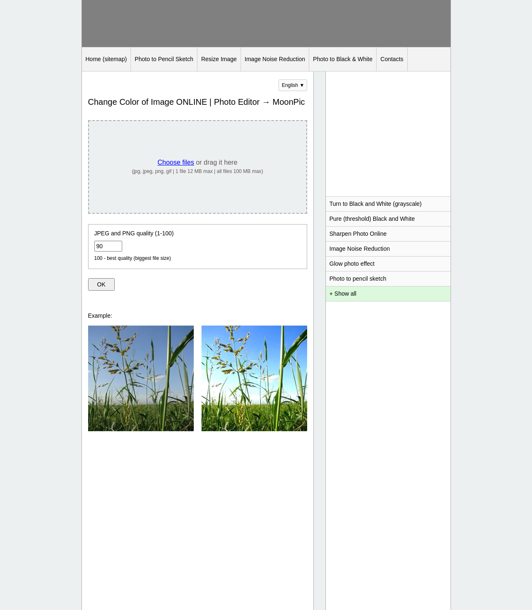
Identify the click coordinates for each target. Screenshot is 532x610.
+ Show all (343, 293)
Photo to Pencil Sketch (164, 59)
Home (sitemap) (106, 59)
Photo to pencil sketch (358, 278)
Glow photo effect (352, 263)
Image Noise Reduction (275, 59)
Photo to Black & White (342, 59)
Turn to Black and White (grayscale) (376, 203)
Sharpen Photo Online (358, 233)
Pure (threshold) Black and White (372, 218)
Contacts (391, 59)
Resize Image (219, 59)
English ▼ (293, 85)
